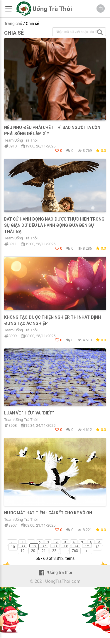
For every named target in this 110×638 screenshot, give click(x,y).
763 (75, 551)
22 (54, 551)
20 (33, 551)
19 (23, 551)
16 (76, 547)
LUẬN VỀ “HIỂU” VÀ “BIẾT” (29, 413)
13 (45, 547)
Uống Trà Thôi (52, 9)
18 (97, 547)
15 (66, 547)
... (31, 543)
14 (55, 547)
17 (87, 547)
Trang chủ (13, 23)
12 (34, 547)
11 (23, 547)
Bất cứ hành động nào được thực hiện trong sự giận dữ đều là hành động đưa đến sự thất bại (54, 225)
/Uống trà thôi (55, 572)
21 (44, 551)
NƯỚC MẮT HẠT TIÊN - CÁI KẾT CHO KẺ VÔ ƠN (48, 513)
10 (13, 547)
